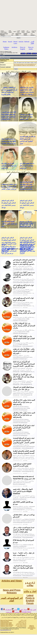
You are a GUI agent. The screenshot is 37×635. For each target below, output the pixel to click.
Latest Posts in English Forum (30, 599)
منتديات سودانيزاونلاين (21, 626)
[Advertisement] (18, 14)
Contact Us (31, 626)
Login (9, 51)
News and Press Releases (4, 34)
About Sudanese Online (31, 628)
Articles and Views (18, 34)
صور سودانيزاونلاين (22, 622)
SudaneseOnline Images (6, 622)
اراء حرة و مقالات (30, 584)
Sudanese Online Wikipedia (6, 625)
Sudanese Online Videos (6, 623)
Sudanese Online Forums (6, 626)
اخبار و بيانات (30, 591)
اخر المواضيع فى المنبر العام (12, 599)
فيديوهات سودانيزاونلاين (21, 623)
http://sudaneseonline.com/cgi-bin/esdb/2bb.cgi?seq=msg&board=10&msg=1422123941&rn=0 (25, 65)
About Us (31, 625)
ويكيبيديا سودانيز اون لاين (20, 625)
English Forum (26, 34)
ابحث (14, 31)
